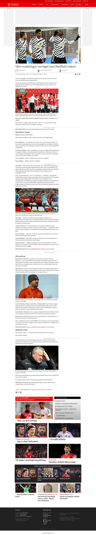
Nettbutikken (65, 4)
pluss (17, 389)
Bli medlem (78, 4)
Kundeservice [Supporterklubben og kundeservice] (45, 514)
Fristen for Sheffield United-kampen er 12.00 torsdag (40, 129)
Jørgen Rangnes (23, 515)
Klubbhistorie (68, 1)
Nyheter (34, 4)
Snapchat (45, 522)
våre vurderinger (25, 389)
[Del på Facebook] (76, 74)
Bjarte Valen (29, 516)
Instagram (46, 521)
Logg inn (72, 4)
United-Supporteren (59, 1)
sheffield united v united (38, 389)
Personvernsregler (44, 528)
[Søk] (85, 4)
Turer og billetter (55, 4)
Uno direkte (45, 516)
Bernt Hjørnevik (23, 513)
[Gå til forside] (13, 5)
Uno (47, 4)
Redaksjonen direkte (47, 515)
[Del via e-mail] (80, 74)
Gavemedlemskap (49, 1)
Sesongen (41, 4)
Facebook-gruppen (47, 520)
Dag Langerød (25, 512)
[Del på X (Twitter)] (78, 74)
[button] (78, 473)
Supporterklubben (77, 1)
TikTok (45, 524)
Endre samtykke (52, 528)
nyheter (49, 389)
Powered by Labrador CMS (48, 533)
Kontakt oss (85, 1)
